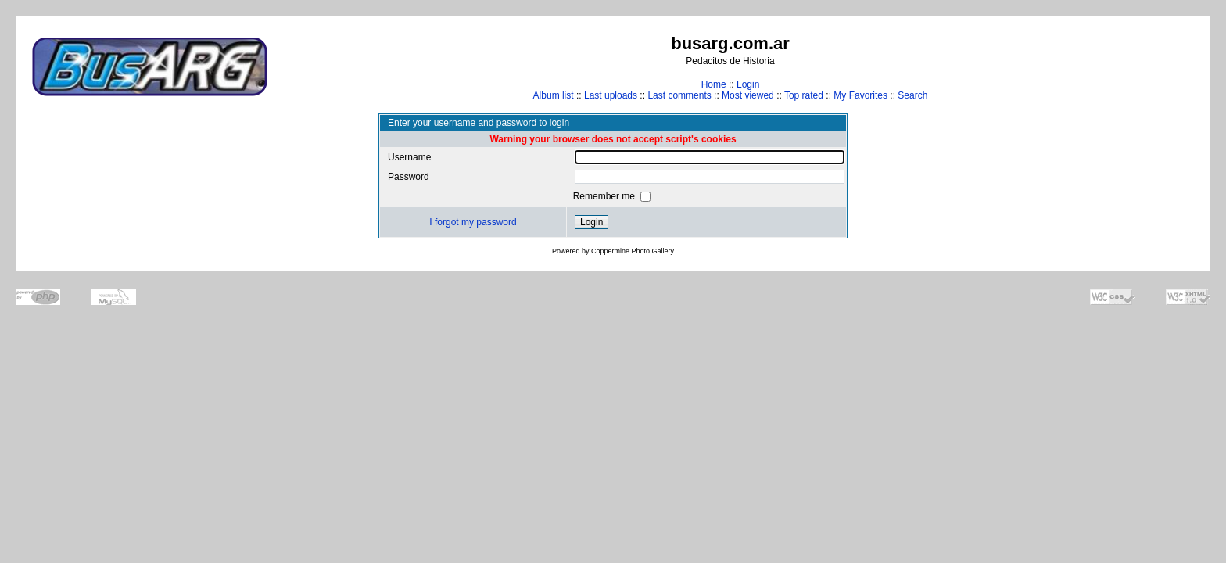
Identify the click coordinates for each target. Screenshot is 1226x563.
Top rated (803, 95)
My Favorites (860, 95)
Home (713, 84)
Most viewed (748, 95)
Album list (553, 95)
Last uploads (610, 95)
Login (748, 84)
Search (912, 95)
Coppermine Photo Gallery (632, 251)
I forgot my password (472, 222)
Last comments (679, 95)
